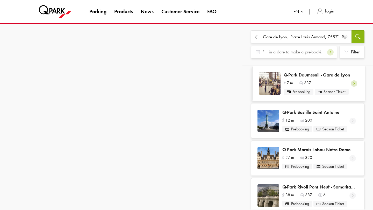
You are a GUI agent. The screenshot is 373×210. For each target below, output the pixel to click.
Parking (97, 11)
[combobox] (299, 12)
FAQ (212, 11)
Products (123, 11)
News (147, 11)
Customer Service (180, 11)
